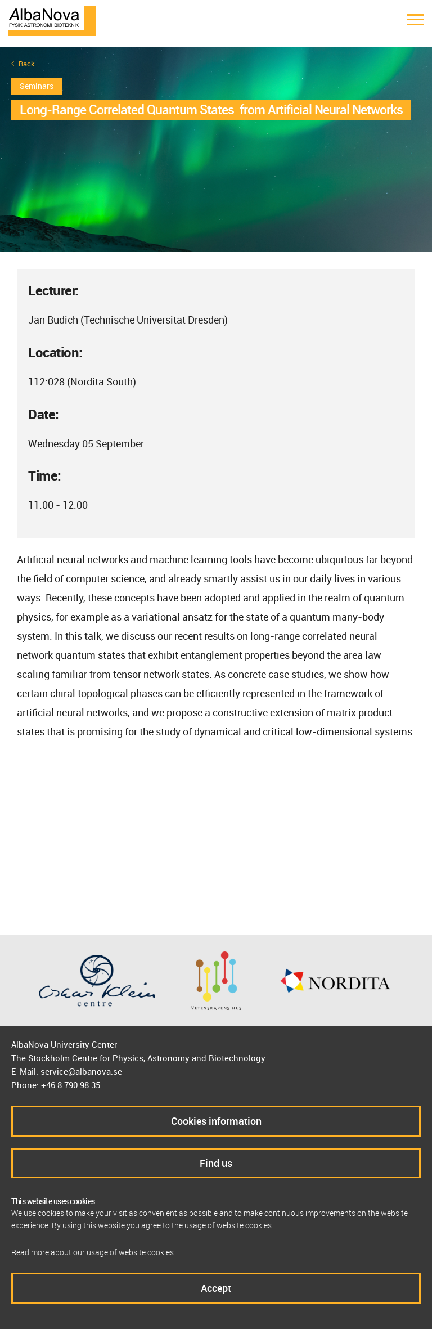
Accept (216, 1288)
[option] (216, 149)
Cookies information (216, 1121)
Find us (216, 1163)
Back (27, 64)
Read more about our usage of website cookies (92, 1252)
